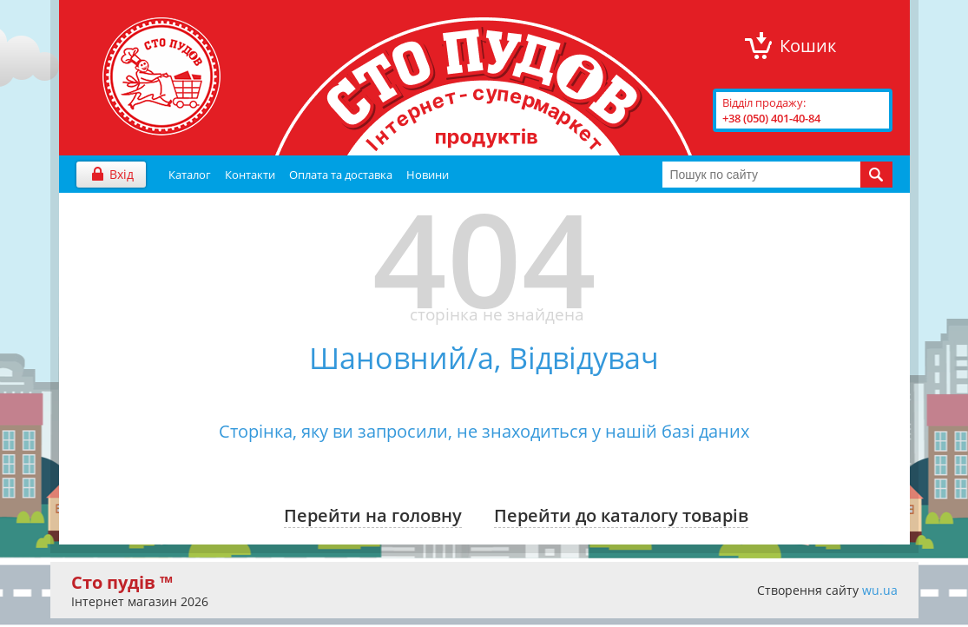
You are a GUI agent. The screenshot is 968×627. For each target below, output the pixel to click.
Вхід (121, 174)
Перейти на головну (373, 515)
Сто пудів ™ (122, 582)
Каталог (189, 174)
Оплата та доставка (340, 174)
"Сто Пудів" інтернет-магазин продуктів (161, 76)
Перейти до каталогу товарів (621, 515)
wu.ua (880, 590)
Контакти (250, 174)
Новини (427, 174)
